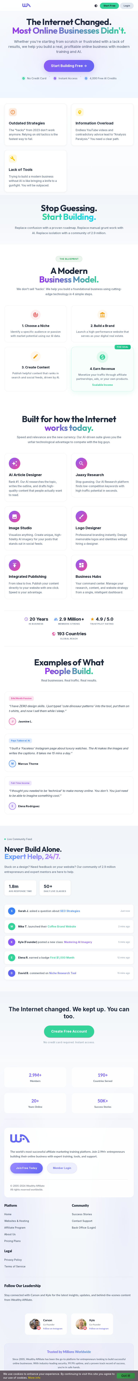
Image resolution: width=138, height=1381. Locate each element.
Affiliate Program (14, 1227)
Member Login (62, 1168)
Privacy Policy (13, 1259)
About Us (10, 1234)
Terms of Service (15, 1266)
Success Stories (82, 1214)
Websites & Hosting (16, 1220)
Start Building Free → (69, 66)
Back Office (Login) (84, 1227)
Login (127, 6)
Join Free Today (26, 1168)
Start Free (109, 6)
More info (34, 1377)
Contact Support (82, 1220)
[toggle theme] (96, 6)
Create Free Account (69, 1031)
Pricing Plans (12, 1240)
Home (8, 1214)
